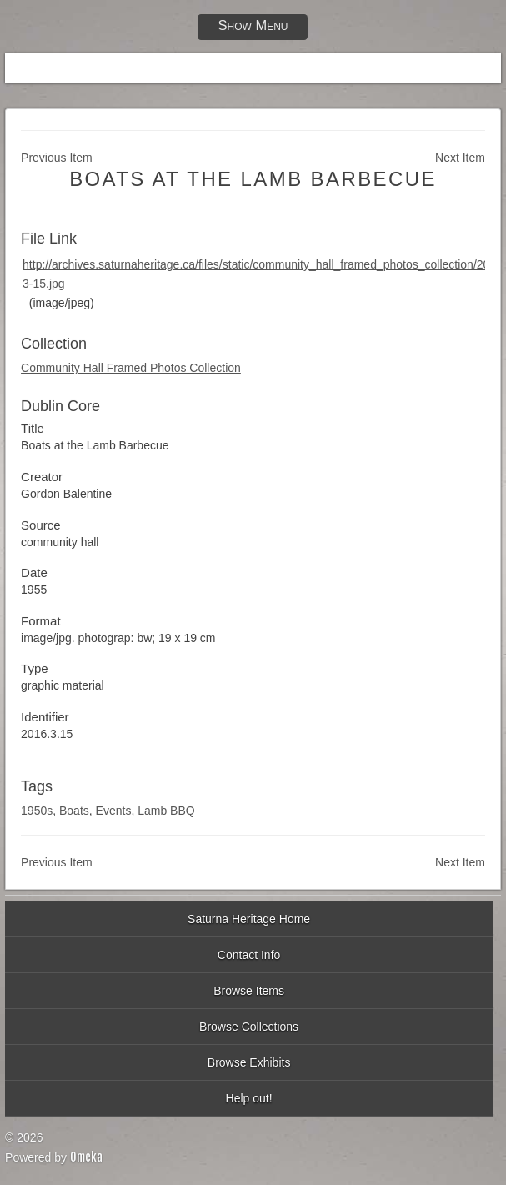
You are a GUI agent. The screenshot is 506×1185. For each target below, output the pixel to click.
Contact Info (249, 955)
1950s (37, 810)
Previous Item (57, 157)
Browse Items (248, 990)
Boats (74, 810)
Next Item (460, 157)
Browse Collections (248, 1026)
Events (114, 810)
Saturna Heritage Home (249, 919)
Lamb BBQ (166, 810)
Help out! (249, 1098)
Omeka (86, 1157)
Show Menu (253, 25)
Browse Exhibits (249, 1062)
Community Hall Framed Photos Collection (131, 367)
